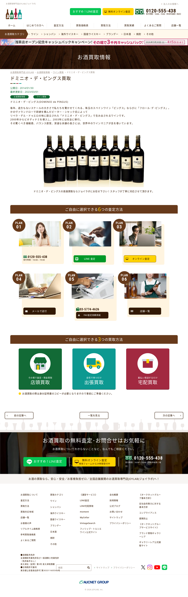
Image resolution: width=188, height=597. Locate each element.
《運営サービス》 (88, 494)
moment (84, 511)
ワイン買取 (58, 72)
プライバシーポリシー (120, 523)
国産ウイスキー (92, 34)
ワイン (34, 34)
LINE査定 (84, 500)
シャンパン (50, 34)
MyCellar (84, 517)
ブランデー (112, 34)
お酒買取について (29, 494)
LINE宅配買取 (87, 506)
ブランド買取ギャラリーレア (150, 535)
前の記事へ (20, 415)
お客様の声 (26, 523)
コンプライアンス (148, 512)
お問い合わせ (116, 511)
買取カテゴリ (56, 494)
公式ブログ (115, 506)
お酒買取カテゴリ (14, 34)
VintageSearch (87, 523)
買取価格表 (82, 25)
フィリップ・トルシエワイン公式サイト (90, 530)
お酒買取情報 (43, 72)
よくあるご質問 (152, 25)
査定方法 (59, 25)
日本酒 (127, 34)
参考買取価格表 (28, 534)
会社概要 (114, 494)
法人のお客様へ (171, 3)
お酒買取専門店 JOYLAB (22, 72)
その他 (150, 34)
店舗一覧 (176, 25)
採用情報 (114, 500)
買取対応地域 (27, 511)
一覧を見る (94, 415)
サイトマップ (116, 517)
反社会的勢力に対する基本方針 (150, 505)
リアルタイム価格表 (30, 528)
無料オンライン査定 (119, 11)
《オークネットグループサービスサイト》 (150, 526)
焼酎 (138, 34)
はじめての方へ (35, 25)
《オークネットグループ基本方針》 (150, 496)
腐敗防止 (143, 518)
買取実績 (129, 25)
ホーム (11, 25)
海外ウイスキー (69, 34)
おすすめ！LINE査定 (85, 11)
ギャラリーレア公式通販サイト (150, 544)
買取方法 (106, 25)
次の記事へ (169, 415)
